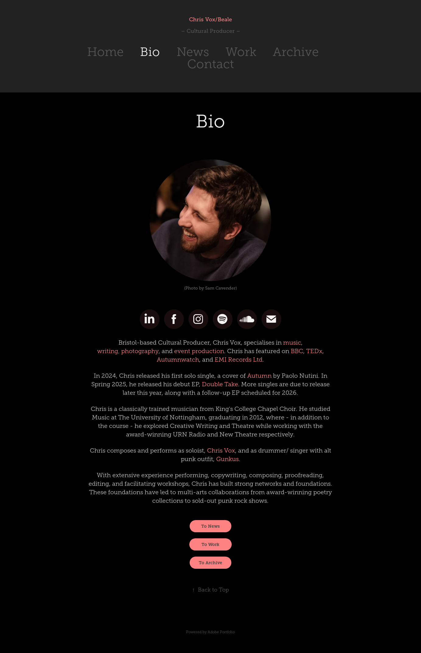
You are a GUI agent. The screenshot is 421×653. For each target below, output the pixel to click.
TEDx (314, 351)
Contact (210, 64)
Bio (150, 52)
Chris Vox (221, 450)
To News (210, 526)
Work (241, 52)
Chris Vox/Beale (210, 19)
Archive (296, 52)
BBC (297, 351)
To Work (210, 544)
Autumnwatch (178, 359)
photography (140, 351)
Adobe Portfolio (221, 632)
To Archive (210, 562)
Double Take (220, 384)
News (193, 52)
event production (199, 351)
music (292, 342)
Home (105, 52)
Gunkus (227, 459)
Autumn (259, 375)
